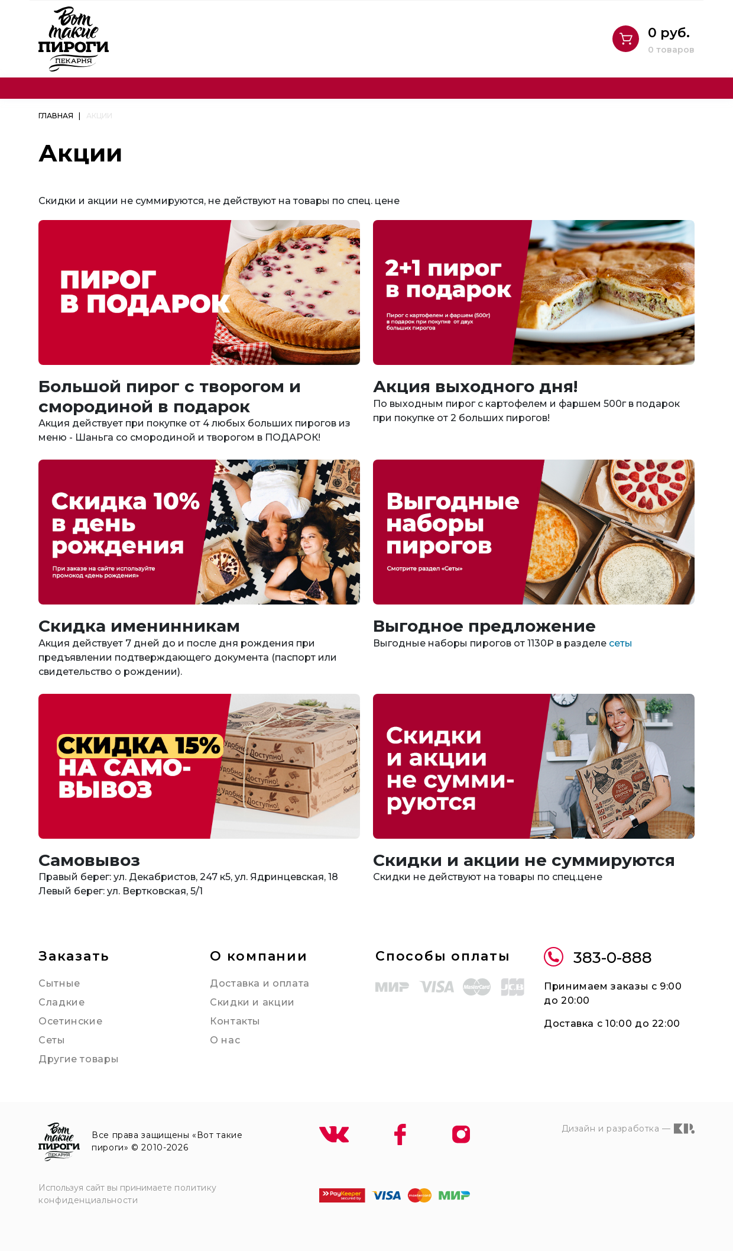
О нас (225, 1040)
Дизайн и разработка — (628, 1128)
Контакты (235, 1021)
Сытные (59, 983)
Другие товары (78, 1059)
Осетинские (70, 1021)
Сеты (52, 1040)
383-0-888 (598, 958)
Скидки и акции (252, 1002)
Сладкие (61, 1002)
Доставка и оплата (260, 983)
